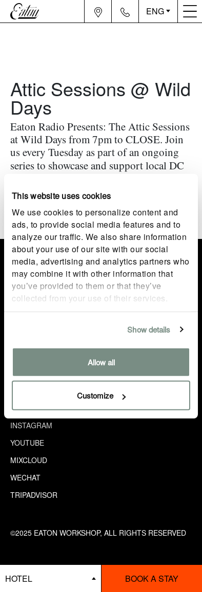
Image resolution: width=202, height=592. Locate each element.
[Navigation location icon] (98, 11)
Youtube (27, 442)
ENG (155, 11)
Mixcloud (28, 460)
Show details (148, 329)
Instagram (31, 425)
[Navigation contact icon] (125, 11)
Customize (101, 395)
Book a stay (151, 578)
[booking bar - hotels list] (50, 578)
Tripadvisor (33, 495)
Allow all (101, 361)
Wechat (25, 477)
